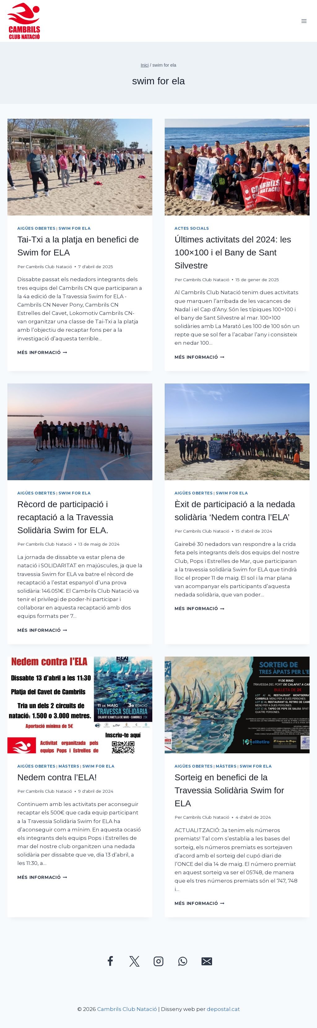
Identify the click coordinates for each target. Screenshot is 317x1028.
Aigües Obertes (36, 228)
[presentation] (79, 167)
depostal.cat (223, 1009)
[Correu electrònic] (206, 961)
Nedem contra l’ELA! (57, 777)
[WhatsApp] (182, 961)
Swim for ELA (74, 228)
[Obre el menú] (304, 21)
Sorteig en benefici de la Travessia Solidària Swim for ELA (229, 790)
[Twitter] (134, 961)
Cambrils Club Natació (49, 266)
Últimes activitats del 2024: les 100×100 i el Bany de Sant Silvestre (233, 252)
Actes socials (192, 228)
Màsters (69, 766)
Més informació (42, 352)
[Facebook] (110, 961)
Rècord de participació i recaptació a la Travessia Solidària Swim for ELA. (65, 517)
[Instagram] (158, 961)
